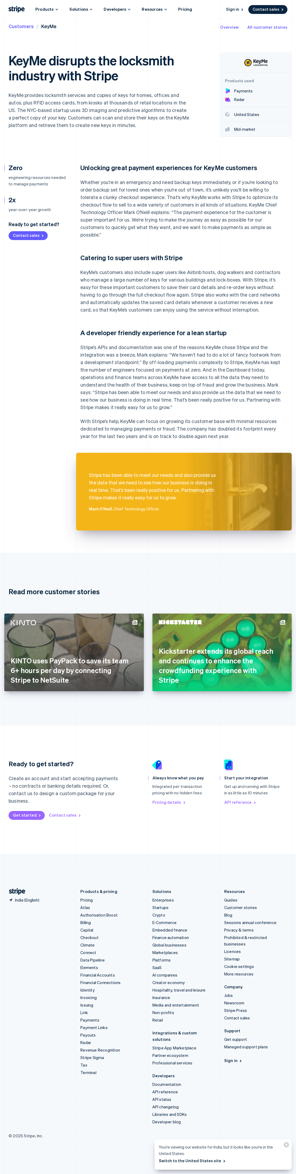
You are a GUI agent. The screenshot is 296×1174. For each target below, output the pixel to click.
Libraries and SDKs (169, 1114)
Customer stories (240, 907)
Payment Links (94, 1027)
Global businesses (169, 945)
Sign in (235, 9)
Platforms (161, 960)
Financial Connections (100, 982)
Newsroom (234, 1002)
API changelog (165, 1106)
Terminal (88, 1072)
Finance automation (170, 937)
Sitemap (232, 959)
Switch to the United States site (192, 1160)
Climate (87, 945)
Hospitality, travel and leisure (179, 990)
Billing (85, 922)
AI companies (164, 975)
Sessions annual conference (250, 922)
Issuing (86, 1005)
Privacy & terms (239, 930)
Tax (83, 1065)
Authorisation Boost (99, 915)
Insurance (161, 997)
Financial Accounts (97, 975)
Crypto (158, 915)
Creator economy (168, 982)
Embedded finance (170, 930)
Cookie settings (239, 966)
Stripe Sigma (92, 1057)
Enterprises (163, 900)
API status (161, 1099)
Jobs (228, 995)
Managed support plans (246, 1046)
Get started (27, 815)
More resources (239, 974)
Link (84, 1012)
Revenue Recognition (100, 1050)
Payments (89, 1020)
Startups (160, 907)
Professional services (172, 1062)
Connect (88, 952)
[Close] (285, 1146)
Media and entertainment (175, 1005)
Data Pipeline (92, 960)
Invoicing (88, 997)
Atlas (85, 907)
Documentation (166, 1084)
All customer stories (267, 27)
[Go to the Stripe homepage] (15, 891)
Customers (21, 26)
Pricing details (169, 802)
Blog (228, 915)
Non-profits (163, 1012)
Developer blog (166, 1121)
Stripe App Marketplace (174, 1047)
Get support (235, 1039)
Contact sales (268, 9)
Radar (85, 1042)
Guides (230, 900)
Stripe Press (235, 1010)
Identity (87, 990)
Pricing (185, 9)
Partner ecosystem (170, 1055)
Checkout (89, 937)
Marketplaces (165, 952)
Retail (157, 1020)
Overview (229, 27)
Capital (86, 930)
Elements (89, 967)
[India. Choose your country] (24, 900)
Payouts (88, 1035)
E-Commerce (164, 922)
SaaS (157, 967)
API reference (240, 802)
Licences (232, 951)
